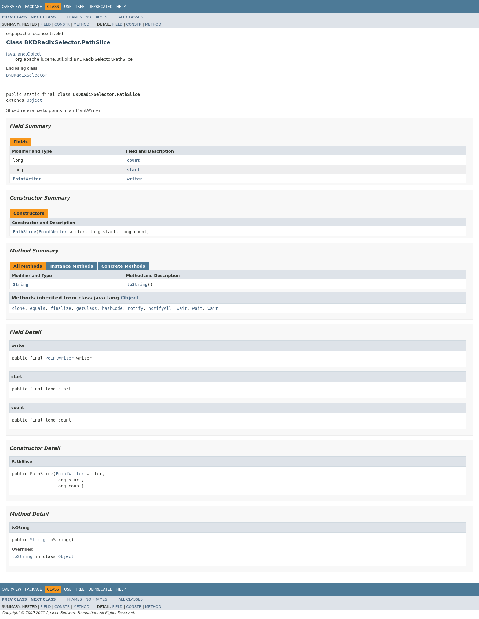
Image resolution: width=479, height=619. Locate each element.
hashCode (112, 308)
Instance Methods (71, 266)
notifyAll (160, 308)
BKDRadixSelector (26, 75)
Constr (62, 24)
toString (137, 284)
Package (33, 7)
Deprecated (100, 7)
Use (67, 7)
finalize (60, 308)
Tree (80, 7)
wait (182, 308)
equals (38, 308)
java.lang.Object (23, 54)
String (20, 284)
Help (121, 7)
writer (135, 178)
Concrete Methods (123, 266)
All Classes (131, 17)
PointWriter (27, 178)
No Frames (96, 17)
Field (45, 24)
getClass (86, 308)
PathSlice (24, 231)
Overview (11, 7)
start (133, 169)
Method (81, 24)
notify (135, 308)
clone (18, 308)
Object (34, 100)
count (133, 160)
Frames (74, 17)
